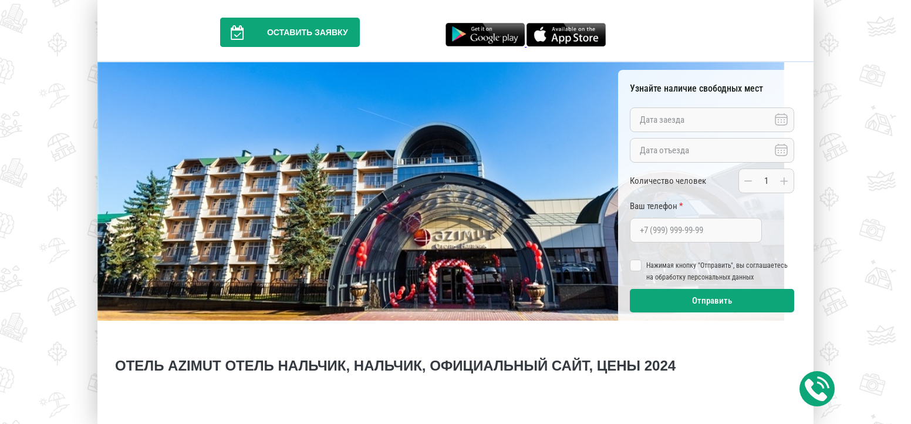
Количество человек (668, 181)
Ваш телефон (656, 206)
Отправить (712, 300)
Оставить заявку (284, 32)
